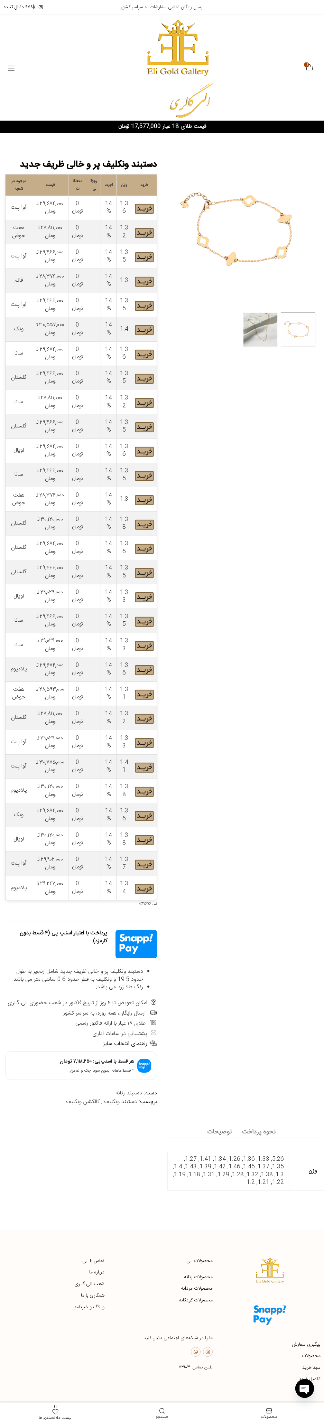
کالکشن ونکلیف (83, 1102)
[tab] (259, 1132)
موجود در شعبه (18, 185)
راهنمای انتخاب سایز (130, 1044)
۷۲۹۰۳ (184, 1368)
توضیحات (219, 1132)
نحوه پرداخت (259, 1132)
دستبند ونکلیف (120, 1102)
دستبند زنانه (128, 1094)
